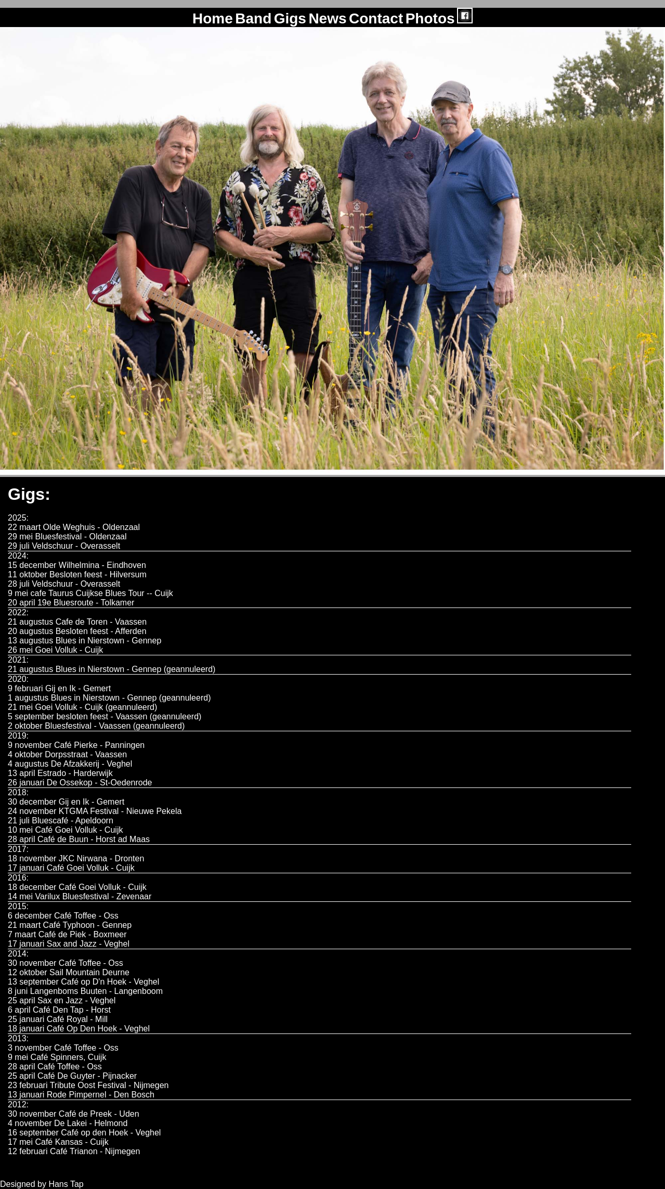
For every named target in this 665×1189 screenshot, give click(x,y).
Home (212, 18)
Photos (430, 18)
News (327, 18)
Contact (376, 18)
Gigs (290, 18)
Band (253, 18)
